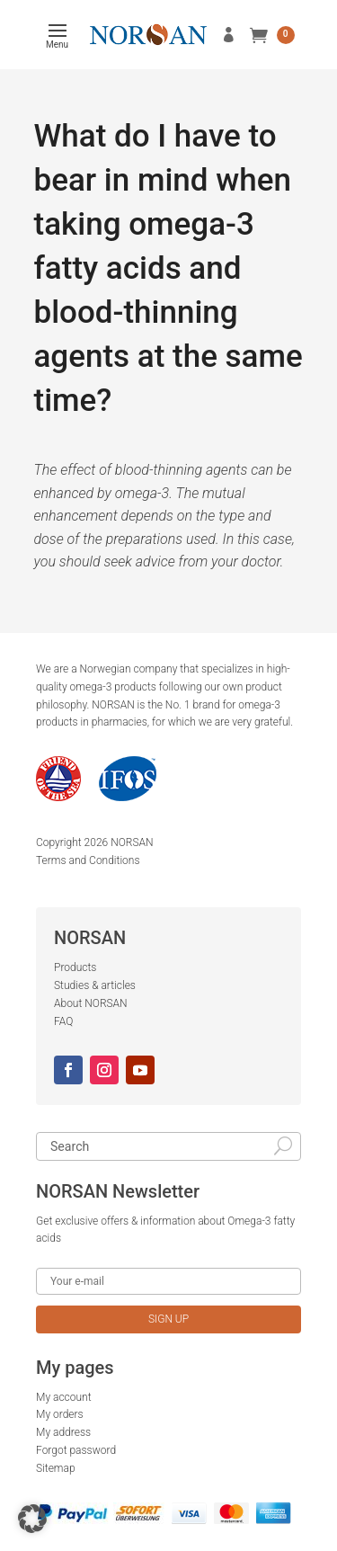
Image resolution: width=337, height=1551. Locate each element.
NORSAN (132, 842)
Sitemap (55, 1468)
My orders (60, 1414)
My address (63, 1432)
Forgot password (76, 1450)
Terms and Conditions (88, 860)
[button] (32, 1518)
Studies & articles (95, 985)
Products (75, 967)
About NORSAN (91, 1003)
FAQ (63, 1021)
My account (64, 1397)
